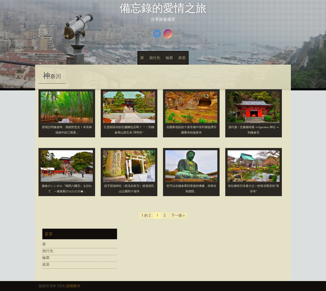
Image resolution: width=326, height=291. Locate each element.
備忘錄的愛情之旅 (163, 8)
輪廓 (169, 58)
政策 (182, 58)
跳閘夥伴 (73, 286)
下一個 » (178, 215)
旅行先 (154, 58)
